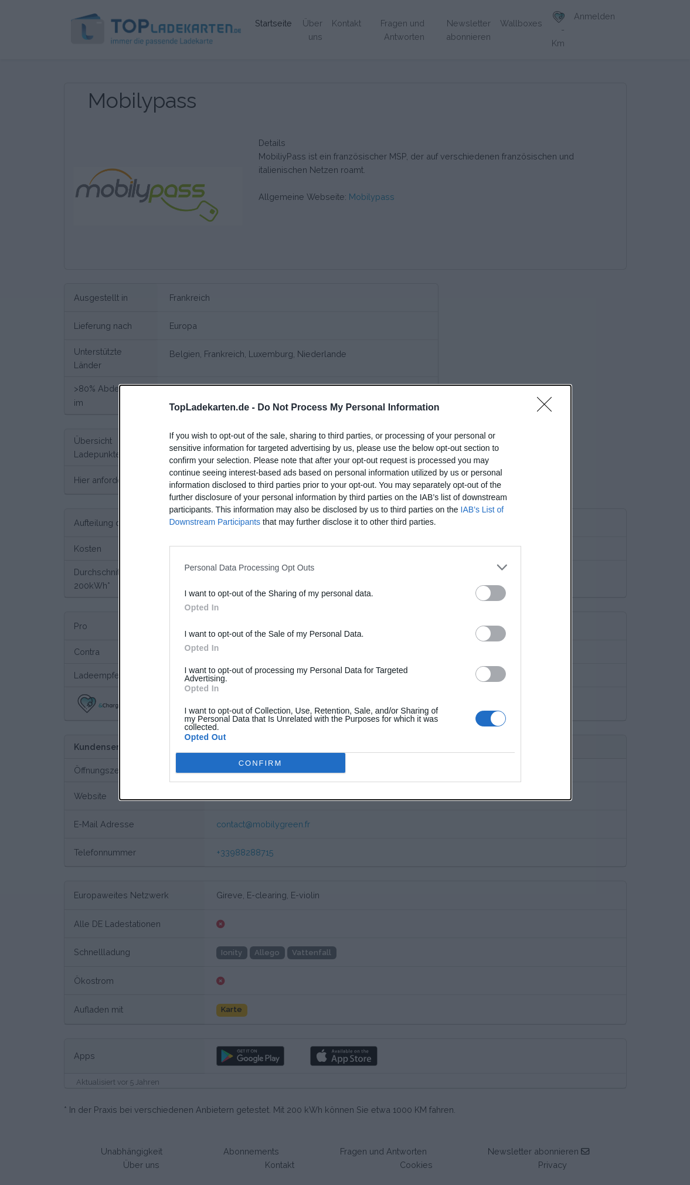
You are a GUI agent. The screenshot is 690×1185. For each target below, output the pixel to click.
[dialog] (345, 592)
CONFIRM (261, 762)
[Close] (548, 408)
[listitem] (345, 567)
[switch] (490, 593)
